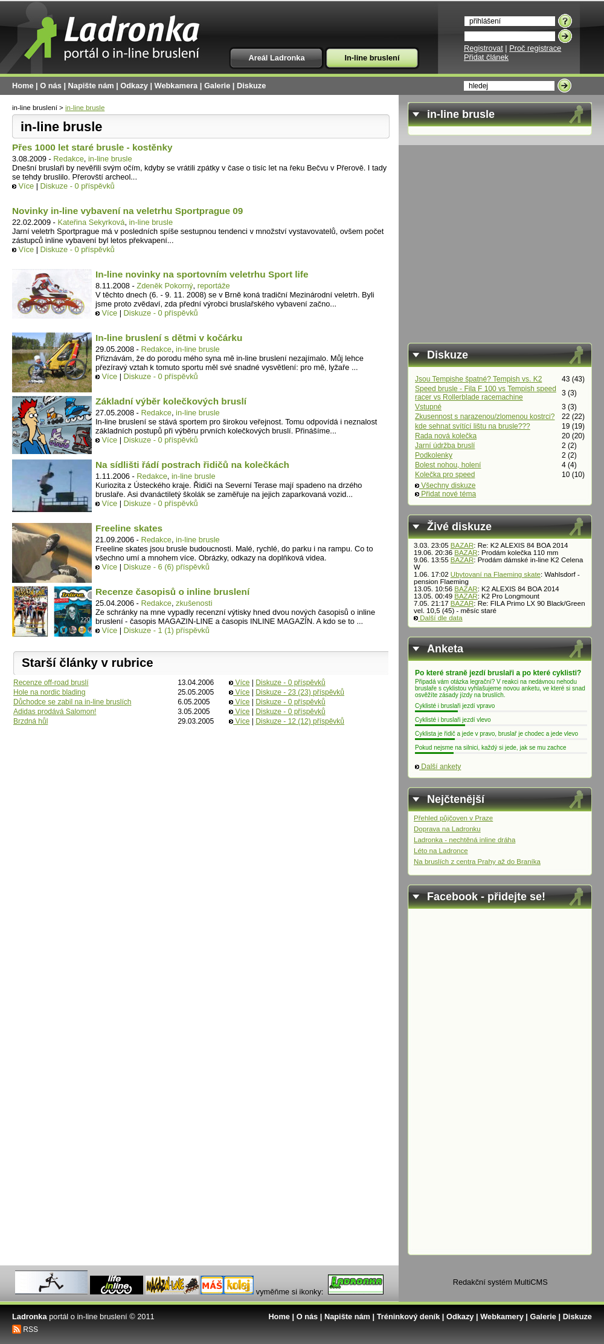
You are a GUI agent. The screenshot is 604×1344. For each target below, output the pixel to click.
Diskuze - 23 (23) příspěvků (299, 692)
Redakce (68, 158)
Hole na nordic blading (49, 692)
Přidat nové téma (445, 494)
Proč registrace (535, 48)
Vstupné (428, 407)
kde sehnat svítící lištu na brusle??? (472, 426)
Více (23, 185)
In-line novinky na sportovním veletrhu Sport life (201, 274)
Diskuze (251, 85)
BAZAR (462, 545)
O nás (51, 85)
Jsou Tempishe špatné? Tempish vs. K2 (478, 379)
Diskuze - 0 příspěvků (77, 185)
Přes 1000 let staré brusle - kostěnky (92, 147)
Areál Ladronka (276, 57)
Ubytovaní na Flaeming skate (496, 574)
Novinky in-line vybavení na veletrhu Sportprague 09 (127, 211)
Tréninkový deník (408, 1316)
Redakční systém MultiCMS (500, 1282)
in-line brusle (84, 107)
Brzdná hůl (30, 721)
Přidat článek (486, 57)
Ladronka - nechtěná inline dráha (464, 839)
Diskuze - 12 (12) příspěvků (299, 721)
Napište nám (91, 85)
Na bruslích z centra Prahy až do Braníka (477, 861)
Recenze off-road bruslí (51, 682)
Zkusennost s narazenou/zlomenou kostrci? (484, 416)
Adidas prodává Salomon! (54, 711)
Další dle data (438, 618)
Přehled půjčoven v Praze (453, 818)
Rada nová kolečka (446, 436)
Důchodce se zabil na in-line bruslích (72, 702)
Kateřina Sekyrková (90, 222)
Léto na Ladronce (441, 850)
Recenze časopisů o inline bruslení (172, 591)
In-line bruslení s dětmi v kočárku (168, 338)
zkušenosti (194, 603)
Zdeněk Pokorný (165, 285)
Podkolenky (433, 455)
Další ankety (438, 766)
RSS (30, 1329)
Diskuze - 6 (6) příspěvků (167, 566)
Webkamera (176, 85)
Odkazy (134, 85)
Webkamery (502, 1316)
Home (23, 85)
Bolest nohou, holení (448, 465)
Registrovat (483, 48)
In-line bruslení (371, 57)
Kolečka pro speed (445, 474)
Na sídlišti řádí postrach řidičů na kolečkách (192, 464)
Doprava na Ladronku (447, 829)
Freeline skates (128, 528)
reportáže (214, 285)
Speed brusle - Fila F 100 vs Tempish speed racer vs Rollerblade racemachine (485, 393)
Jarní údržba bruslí (445, 445)
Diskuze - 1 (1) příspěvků (167, 630)
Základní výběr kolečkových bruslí (170, 401)
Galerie (217, 85)
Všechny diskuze (445, 485)
